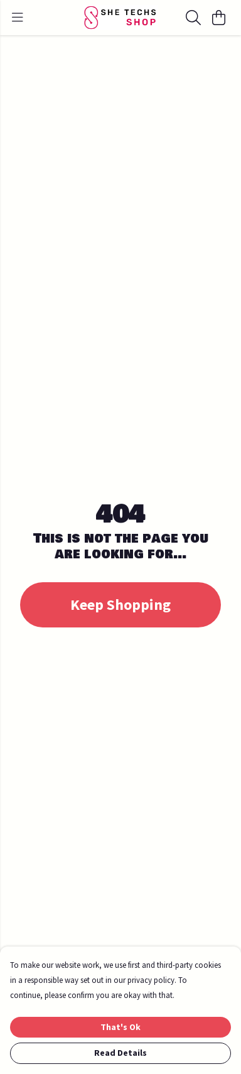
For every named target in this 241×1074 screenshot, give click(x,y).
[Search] (193, 17)
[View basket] (218, 17)
